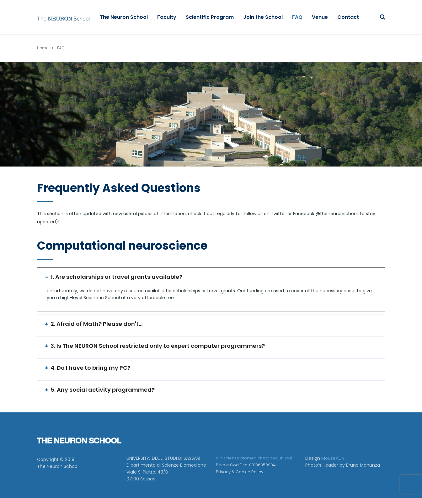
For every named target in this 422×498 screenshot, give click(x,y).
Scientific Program (210, 17)
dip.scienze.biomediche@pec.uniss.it (254, 458)
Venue (320, 17)
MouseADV (333, 458)
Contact (348, 17)
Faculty (166, 17)
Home (42, 47)
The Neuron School (124, 17)
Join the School (263, 17)
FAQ (297, 17)
